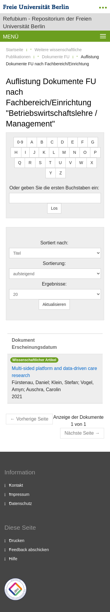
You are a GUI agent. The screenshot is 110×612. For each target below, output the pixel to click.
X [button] (91, 162)
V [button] (70, 162)
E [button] (72, 142)
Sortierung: (54, 263)
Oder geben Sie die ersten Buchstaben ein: (54, 187)
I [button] (25, 152)
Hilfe (13, 558)
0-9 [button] (20, 142)
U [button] (60, 162)
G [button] (92, 142)
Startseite (14, 49)
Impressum (19, 494)
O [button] (85, 152)
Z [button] (60, 173)
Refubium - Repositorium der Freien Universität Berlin (47, 22)
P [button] (95, 152)
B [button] (41, 142)
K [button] (44, 152)
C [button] (51, 142)
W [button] (81, 162)
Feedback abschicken (29, 549)
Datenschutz (20, 503)
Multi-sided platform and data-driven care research (54, 372)
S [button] (40, 162)
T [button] (50, 162)
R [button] (29, 162)
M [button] (64, 152)
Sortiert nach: (54, 242)
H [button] (15, 152)
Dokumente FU (56, 56)
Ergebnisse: (54, 283)
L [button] (54, 152)
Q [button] (19, 162)
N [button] (74, 152)
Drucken (16, 540)
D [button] (62, 142)
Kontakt (16, 485)
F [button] (82, 142)
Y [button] (50, 173)
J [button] (34, 152)
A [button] (32, 142)
